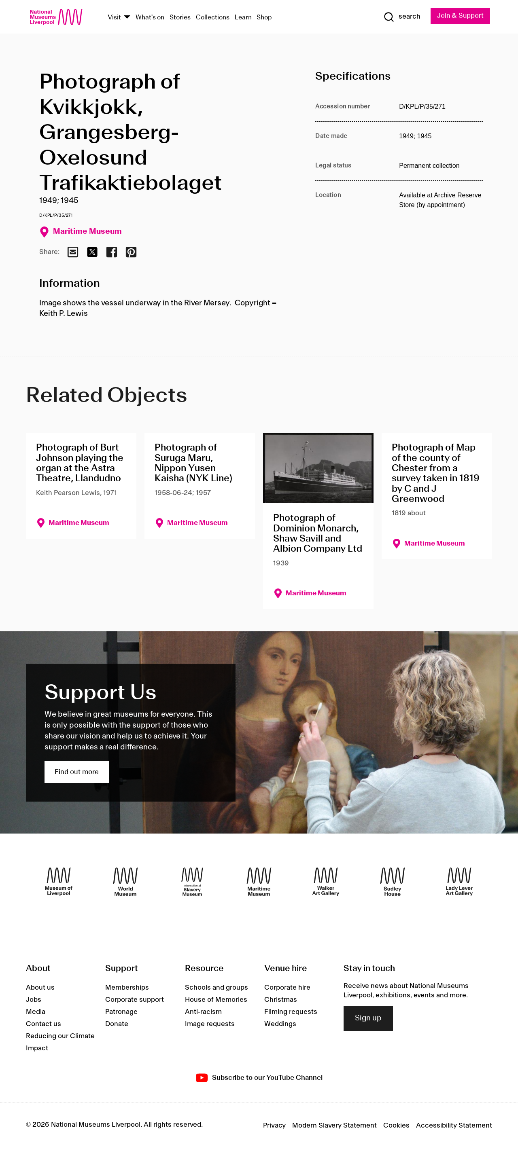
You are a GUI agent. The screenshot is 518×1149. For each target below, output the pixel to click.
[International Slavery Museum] (192, 882)
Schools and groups (216, 988)
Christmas (280, 1000)
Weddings (280, 1024)
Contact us (43, 1024)
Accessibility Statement (454, 1126)
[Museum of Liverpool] (58, 882)
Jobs (33, 1000)
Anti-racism (203, 1012)
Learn (243, 17)
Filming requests (290, 1012)
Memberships (127, 988)
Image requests (210, 1024)
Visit (114, 17)
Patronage (121, 1012)
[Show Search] (400, 17)
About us (40, 988)
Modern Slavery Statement (334, 1126)
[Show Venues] (127, 17)
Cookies (396, 1126)
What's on (150, 17)
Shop (264, 17)
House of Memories (216, 1000)
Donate (116, 1024)
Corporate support (134, 1000)
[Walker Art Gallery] (326, 882)
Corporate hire (287, 988)
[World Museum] (125, 882)
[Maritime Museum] (259, 882)
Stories (180, 17)
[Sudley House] (392, 882)
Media (35, 1012)
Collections (212, 17)
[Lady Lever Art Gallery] (459, 882)
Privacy (274, 1126)
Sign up (368, 1019)
